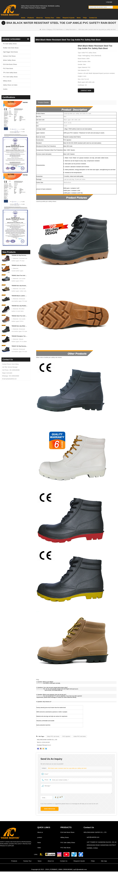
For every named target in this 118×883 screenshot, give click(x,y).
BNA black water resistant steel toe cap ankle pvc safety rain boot (66, 768)
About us (40, 832)
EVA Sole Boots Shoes (10, 64)
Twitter (97, 1)
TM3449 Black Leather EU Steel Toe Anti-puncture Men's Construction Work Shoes (19, 295)
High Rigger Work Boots (10, 52)
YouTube (94, 1)
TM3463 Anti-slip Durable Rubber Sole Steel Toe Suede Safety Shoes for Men (19, 265)
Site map (104, 861)
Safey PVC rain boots (53, 736)
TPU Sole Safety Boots (10, 72)
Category (49, 29)
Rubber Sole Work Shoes (11, 48)
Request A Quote (69, 17)
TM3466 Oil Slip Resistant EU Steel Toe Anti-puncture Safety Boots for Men (19, 255)
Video (58, 17)
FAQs (85, 17)
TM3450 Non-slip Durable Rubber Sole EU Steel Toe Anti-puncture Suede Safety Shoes (19, 285)
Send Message (49, 809)
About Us (39, 17)
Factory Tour (49, 17)
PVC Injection (66, 736)
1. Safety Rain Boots (70, 29)
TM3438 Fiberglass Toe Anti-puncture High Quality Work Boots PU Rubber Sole (19, 336)
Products (30, 17)
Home (23, 17)
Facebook (90, 1)
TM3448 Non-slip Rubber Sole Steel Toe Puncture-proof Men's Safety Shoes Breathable (19, 305)
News (79, 17)
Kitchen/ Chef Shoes (9, 56)
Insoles (5, 89)
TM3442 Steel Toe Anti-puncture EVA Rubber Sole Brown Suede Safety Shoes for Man (19, 316)
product (39, 837)
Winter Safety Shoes (9, 60)
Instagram (101, 1)
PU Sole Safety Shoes (10, 43)
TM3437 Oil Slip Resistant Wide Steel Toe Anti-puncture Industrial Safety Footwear (19, 346)
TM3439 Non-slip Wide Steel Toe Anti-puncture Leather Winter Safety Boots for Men (19, 326)
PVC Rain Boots (58, 29)
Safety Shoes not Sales (10, 85)
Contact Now (86, 90)
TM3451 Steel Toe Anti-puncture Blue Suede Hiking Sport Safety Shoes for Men (19, 275)
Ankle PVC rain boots (80, 736)
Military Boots (7, 81)
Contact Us (93, 17)
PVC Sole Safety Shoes (10, 77)
